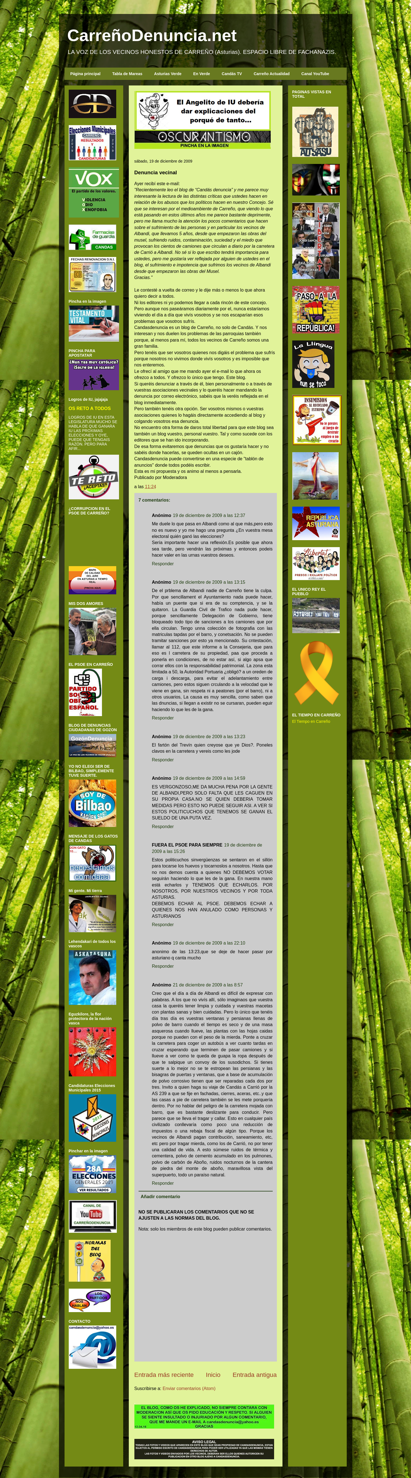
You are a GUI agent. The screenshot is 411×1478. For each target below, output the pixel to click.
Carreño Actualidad (272, 73)
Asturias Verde (168, 73)
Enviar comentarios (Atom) (189, 1388)
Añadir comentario (160, 1196)
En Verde (201, 73)
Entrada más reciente (164, 1374)
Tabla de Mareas (127, 73)
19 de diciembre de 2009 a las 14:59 (209, 778)
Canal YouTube (315, 73)
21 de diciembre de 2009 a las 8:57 (208, 985)
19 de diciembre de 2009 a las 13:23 (209, 736)
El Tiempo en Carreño (311, 721)
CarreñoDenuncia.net (152, 35)
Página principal (85, 73)
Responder (163, 563)
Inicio (213, 1374)
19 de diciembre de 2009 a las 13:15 (209, 582)
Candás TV (232, 73)
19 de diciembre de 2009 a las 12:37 (209, 515)
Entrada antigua (254, 1374)
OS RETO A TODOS (90, 408)
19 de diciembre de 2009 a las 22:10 (209, 943)
